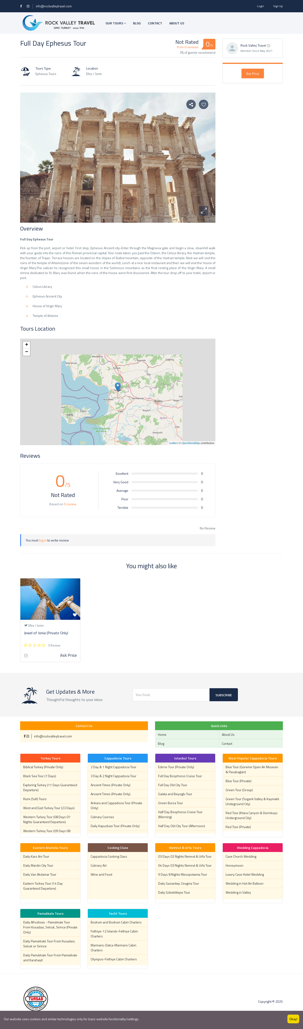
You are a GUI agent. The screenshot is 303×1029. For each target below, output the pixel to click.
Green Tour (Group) (239, 789)
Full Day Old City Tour (172, 784)
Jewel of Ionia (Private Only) (46, 633)
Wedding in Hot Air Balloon (244, 883)
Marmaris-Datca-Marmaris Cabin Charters (113, 948)
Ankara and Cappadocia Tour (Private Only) (116, 805)
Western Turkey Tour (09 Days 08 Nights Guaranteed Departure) (46, 833)
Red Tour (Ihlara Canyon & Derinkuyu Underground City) (251, 815)
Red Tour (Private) (238, 826)
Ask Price (252, 73)
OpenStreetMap (191, 443)
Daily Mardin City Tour (38, 865)
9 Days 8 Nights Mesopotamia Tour (182, 874)
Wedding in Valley (238, 892)
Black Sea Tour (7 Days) (39, 775)
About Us (228, 734)
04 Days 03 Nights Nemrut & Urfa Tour (185, 865)
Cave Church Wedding (241, 856)
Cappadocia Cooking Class (109, 856)
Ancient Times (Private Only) (110, 784)
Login (260, 6)
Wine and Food (101, 874)
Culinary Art (99, 865)
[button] (203, 211)
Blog (161, 743)
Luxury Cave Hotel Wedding (245, 874)
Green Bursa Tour (170, 802)
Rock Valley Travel (253, 45)
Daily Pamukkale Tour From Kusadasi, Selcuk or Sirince (49, 944)
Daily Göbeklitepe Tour (174, 892)
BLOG (137, 23)
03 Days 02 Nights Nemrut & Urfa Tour (185, 856)
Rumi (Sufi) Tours (35, 798)
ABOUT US (176, 23)
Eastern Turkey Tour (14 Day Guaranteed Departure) (43, 886)
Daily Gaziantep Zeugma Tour (178, 883)
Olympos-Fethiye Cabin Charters (114, 959)
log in (43, 540)
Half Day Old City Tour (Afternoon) (181, 825)
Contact (227, 743)
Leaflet (173, 443)
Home (162, 734)
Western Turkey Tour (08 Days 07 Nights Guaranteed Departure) (46, 819)
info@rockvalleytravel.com (54, 6)
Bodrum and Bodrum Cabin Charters (116, 922)
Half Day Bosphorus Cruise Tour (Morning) (180, 814)
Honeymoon (234, 865)
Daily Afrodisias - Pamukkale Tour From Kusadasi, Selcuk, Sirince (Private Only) (50, 927)
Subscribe (223, 694)
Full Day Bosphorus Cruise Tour (180, 775)
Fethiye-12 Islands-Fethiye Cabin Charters (114, 934)
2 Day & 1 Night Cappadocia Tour (113, 766)
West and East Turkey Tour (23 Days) (49, 807)
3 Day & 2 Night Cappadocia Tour (113, 775)
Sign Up (278, 6)
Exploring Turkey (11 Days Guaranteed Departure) (50, 787)
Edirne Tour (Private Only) (176, 766)
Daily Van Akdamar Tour (39, 874)
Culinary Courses (102, 816)
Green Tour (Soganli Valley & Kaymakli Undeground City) (252, 801)
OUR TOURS (116, 23)
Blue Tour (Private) (238, 780)
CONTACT (155, 23)
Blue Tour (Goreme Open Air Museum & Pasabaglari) (252, 769)
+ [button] (26, 345)
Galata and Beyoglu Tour (175, 793)
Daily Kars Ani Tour (36, 856)
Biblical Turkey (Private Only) (43, 766)
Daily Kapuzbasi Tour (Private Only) (115, 825)
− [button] (26, 352)
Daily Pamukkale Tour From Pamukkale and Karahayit (50, 957)
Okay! (293, 1018)
